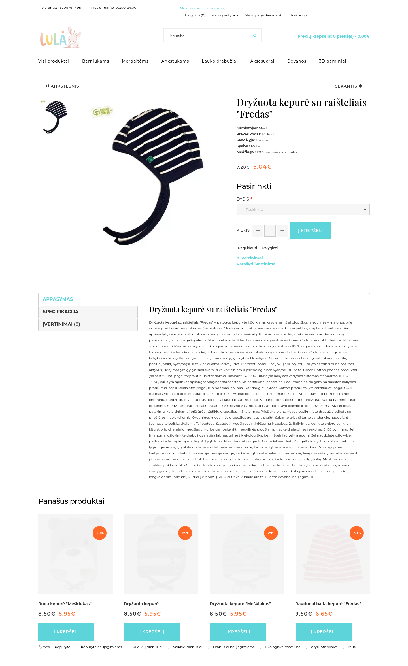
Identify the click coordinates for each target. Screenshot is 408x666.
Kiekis (243, 230)
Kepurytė (62, 647)
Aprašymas (58, 299)
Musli (352, 647)
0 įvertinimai (250, 258)
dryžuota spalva (324, 647)
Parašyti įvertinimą (256, 264)
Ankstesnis (62, 86)
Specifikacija (60, 311)
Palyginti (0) (195, 15)
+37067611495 (69, 8)
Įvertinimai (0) (61, 324)
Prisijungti (298, 15)
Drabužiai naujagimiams (234, 647)
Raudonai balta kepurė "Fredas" (328, 603)
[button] (55, 117)
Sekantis (349, 86)
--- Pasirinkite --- (255, 209)
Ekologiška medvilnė (282, 647)
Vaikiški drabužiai (187, 647)
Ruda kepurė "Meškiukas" (65, 603)
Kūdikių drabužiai (147, 647)
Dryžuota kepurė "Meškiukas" (240, 603)
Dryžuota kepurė (141, 603)
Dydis (243, 199)
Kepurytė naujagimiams (101, 647)
